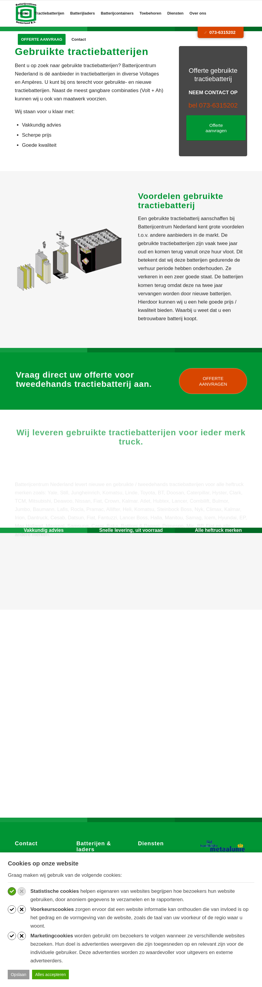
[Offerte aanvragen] (216, 128)
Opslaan (18, 974)
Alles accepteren (50, 974)
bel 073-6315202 (213, 105)
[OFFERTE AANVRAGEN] (218, 381)
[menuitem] (23, 13)
